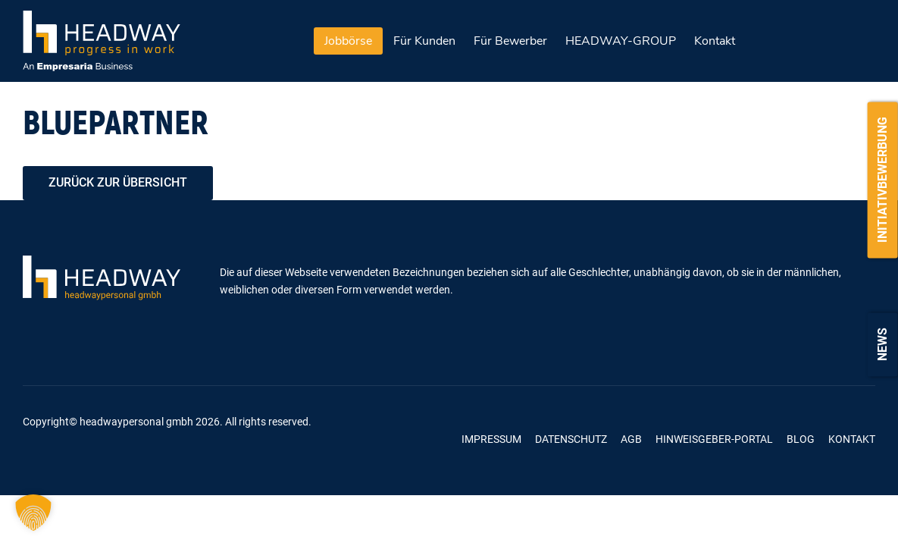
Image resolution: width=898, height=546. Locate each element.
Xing (358, 439)
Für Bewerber (510, 41)
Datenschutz (571, 439)
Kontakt (714, 41)
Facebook (319, 439)
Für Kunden (424, 41)
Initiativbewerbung (882, 180)
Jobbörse (348, 41)
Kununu (435, 439)
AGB (631, 439)
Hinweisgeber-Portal (714, 439)
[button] (33, 512)
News (882, 344)
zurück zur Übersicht (117, 182)
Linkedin (396, 439)
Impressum (491, 439)
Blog (801, 439)
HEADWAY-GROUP (620, 41)
